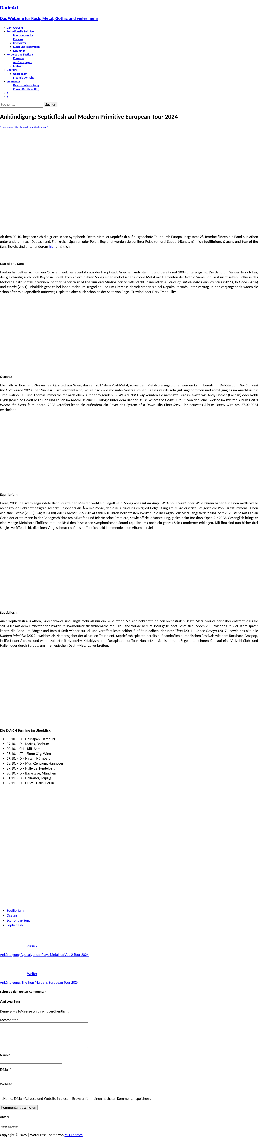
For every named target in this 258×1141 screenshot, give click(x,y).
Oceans (12, 915)
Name (4, 1055)
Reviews (18, 39)
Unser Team (20, 74)
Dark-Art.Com (15, 27)
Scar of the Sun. (18, 920)
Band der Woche (23, 35)
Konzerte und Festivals (20, 54)
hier (52, 246)
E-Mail (5, 1069)
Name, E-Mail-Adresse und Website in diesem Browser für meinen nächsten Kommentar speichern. (77, 1098)
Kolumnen (19, 51)
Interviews (19, 43)
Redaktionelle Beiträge (20, 31)
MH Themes (73, 1135)
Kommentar (9, 1020)
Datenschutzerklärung (26, 85)
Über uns (12, 70)
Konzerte (18, 58)
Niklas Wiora (25, 127)
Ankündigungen (22, 62)
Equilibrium (15, 910)
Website (6, 1084)
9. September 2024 (9, 127)
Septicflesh (15, 925)
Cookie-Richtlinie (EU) (26, 89)
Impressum (13, 81)
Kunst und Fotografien (26, 47)
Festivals (18, 66)
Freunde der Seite (23, 77)
